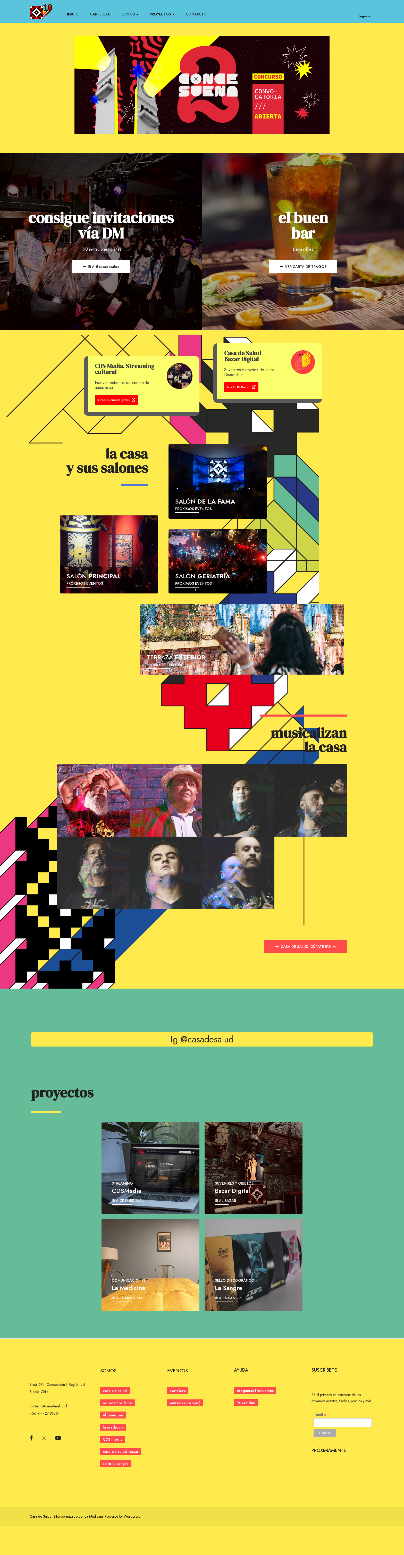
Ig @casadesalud (202, 1047)
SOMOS (129, 14)
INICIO (73, 14)
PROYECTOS (162, 14)
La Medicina (94, 1545)
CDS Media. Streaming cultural (124, 370)
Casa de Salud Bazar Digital (242, 357)
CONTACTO (196, 14)
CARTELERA (100, 14)
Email (320, 1444)
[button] (185, 1431)
